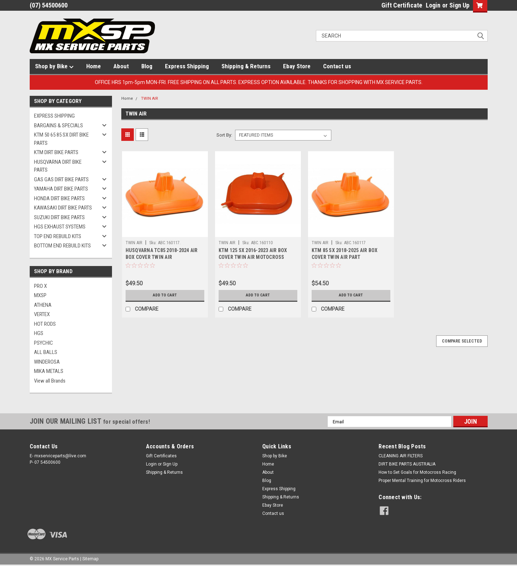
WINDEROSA (47, 362)
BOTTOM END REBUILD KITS (62, 245)
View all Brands (49, 381)
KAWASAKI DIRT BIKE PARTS (63, 208)
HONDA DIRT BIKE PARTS (59, 198)
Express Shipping (187, 66)
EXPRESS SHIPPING (54, 116)
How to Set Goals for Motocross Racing (417, 472)
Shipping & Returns (245, 66)
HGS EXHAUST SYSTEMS (60, 226)
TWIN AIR (149, 98)
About (121, 66)
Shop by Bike (54, 66)
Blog (146, 66)
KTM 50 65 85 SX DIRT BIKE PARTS (61, 139)
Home (93, 66)
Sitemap (90, 558)
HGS (38, 333)
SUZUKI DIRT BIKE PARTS (59, 217)
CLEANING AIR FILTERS (401, 455)
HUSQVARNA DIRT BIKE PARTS (58, 166)
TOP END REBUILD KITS (57, 236)
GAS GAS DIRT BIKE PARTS (61, 179)
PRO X (40, 286)
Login (433, 5)
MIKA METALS (48, 371)
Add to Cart (165, 295)
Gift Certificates (161, 455)
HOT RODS (45, 324)
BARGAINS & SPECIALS (58, 125)
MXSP (40, 295)
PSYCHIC (43, 343)
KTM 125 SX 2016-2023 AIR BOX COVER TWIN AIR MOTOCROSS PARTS (253, 257)
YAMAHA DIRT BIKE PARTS (61, 189)
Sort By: (224, 135)
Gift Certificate (401, 5)
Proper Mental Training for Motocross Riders (422, 480)
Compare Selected (462, 341)
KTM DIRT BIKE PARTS (56, 152)
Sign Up (459, 5)
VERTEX (42, 314)
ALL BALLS (45, 352)
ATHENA (43, 305)
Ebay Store (297, 66)
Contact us (337, 66)
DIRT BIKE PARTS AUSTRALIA (407, 464)
